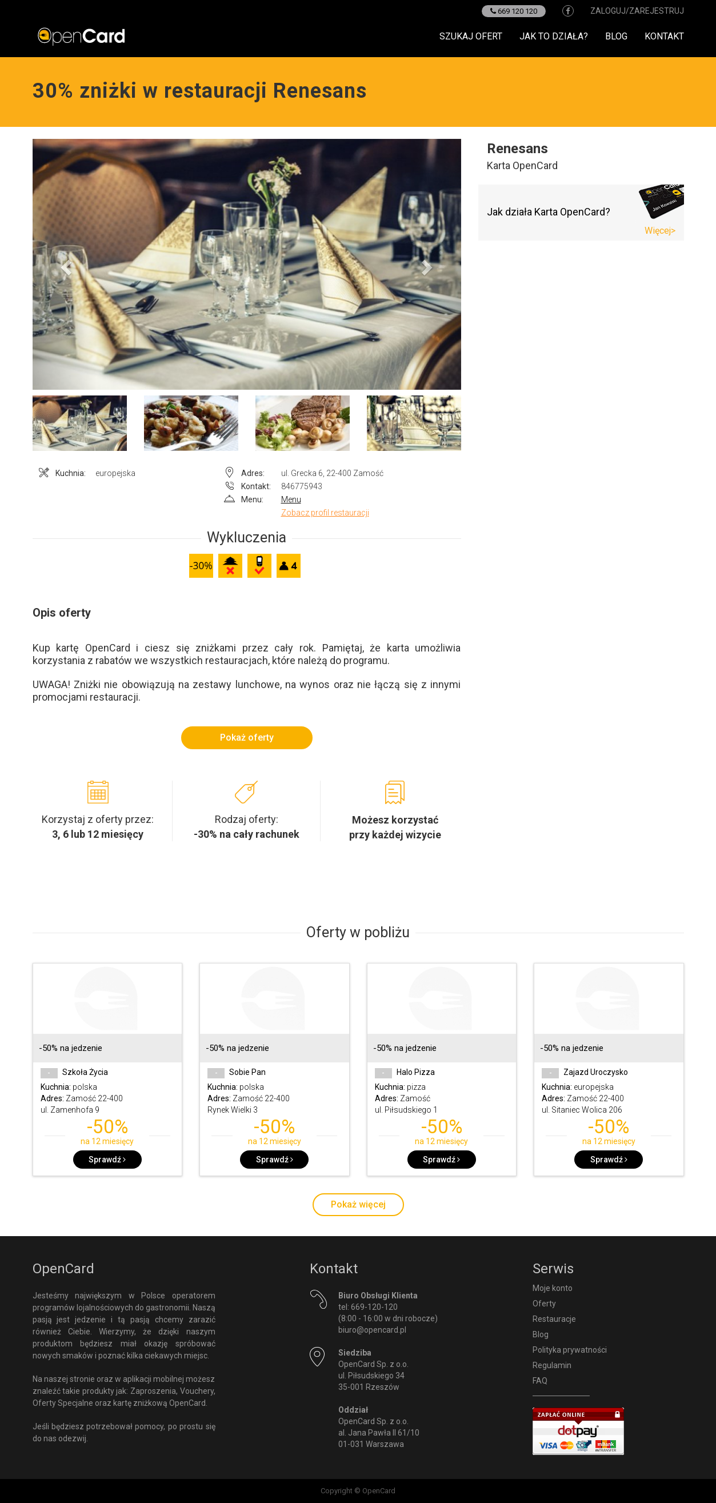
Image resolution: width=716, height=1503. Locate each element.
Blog (616, 36)
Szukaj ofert (470, 36)
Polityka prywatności (570, 1349)
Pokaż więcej (358, 1204)
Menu (291, 499)
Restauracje (554, 1319)
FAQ (540, 1380)
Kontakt (664, 36)
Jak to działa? (553, 36)
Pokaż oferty (247, 737)
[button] (65, 264)
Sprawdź (107, 1159)
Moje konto (553, 1288)
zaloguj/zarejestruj (637, 10)
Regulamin (552, 1365)
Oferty (544, 1303)
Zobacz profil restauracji (325, 512)
